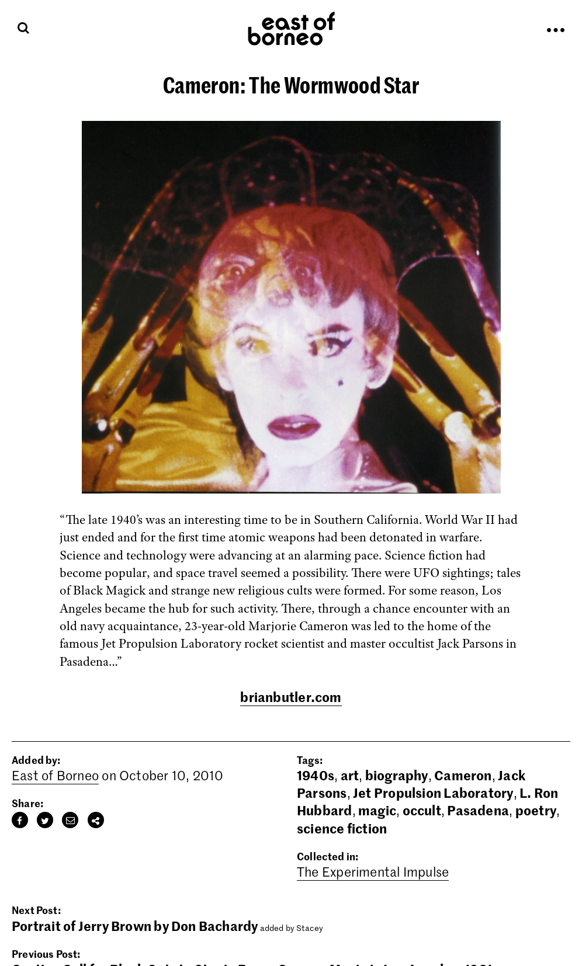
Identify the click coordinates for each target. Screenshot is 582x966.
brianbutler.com (290, 697)
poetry (535, 810)
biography (396, 775)
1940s (315, 775)
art (350, 775)
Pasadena (478, 810)
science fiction (342, 828)
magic (377, 810)
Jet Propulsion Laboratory (433, 792)
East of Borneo (55, 775)
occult (422, 810)
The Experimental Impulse (373, 871)
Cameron (463, 775)
